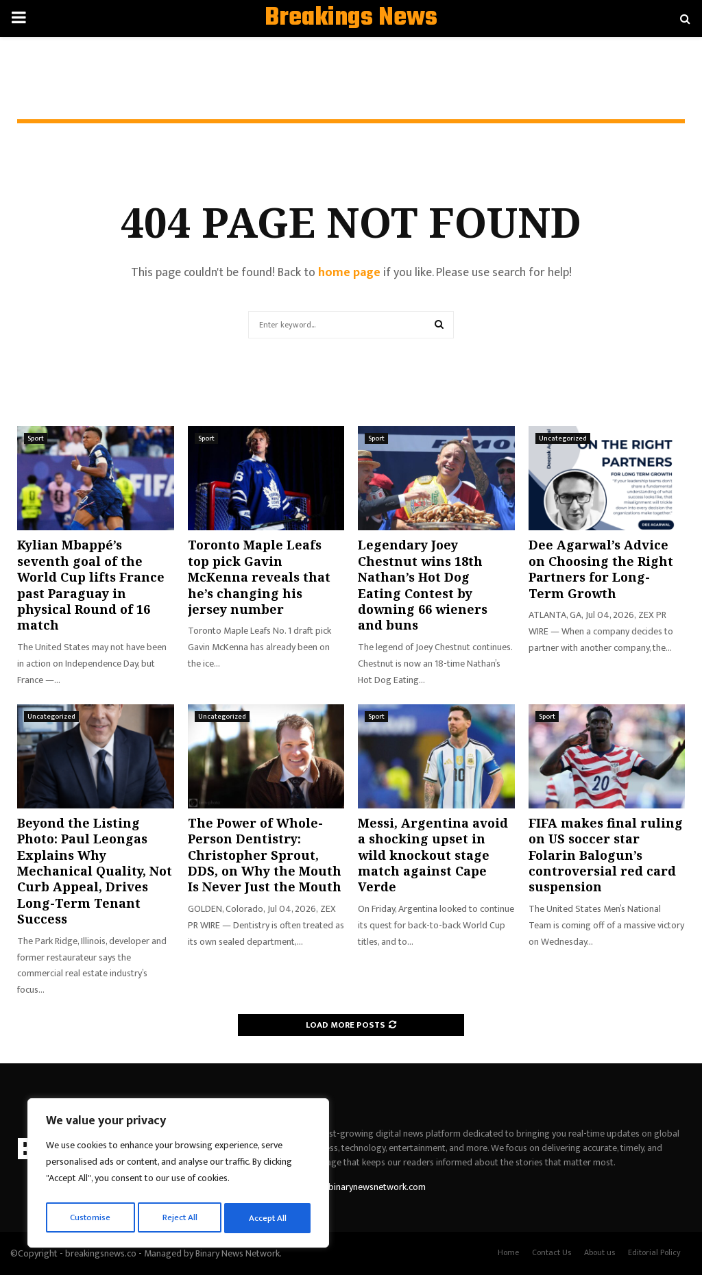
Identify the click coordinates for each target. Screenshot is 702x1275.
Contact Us (551, 1252)
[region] (178, 1176)
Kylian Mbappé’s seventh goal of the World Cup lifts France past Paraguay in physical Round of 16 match (91, 584)
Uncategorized (563, 438)
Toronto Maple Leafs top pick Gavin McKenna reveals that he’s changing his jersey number (259, 576)
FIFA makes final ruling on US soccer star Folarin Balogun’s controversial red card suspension (606, 855)
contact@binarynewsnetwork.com (357, 1187)
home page (349, 272)
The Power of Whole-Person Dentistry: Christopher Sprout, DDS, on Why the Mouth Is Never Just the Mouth (264, 855)
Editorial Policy (654, 1252)
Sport (35, 438)
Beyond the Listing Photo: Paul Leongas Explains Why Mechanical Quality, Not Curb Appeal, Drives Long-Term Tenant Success (94, 871)
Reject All (180, 1218)
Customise (90, 1218)
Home (508, 1252)
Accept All (268, 1218)
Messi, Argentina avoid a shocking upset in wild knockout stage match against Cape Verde (433, 855)
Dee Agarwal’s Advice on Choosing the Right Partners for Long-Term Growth (601, 568)
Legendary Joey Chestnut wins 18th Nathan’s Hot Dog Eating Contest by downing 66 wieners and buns (422, 584)
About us (599, 1252)
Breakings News (351, 18)
